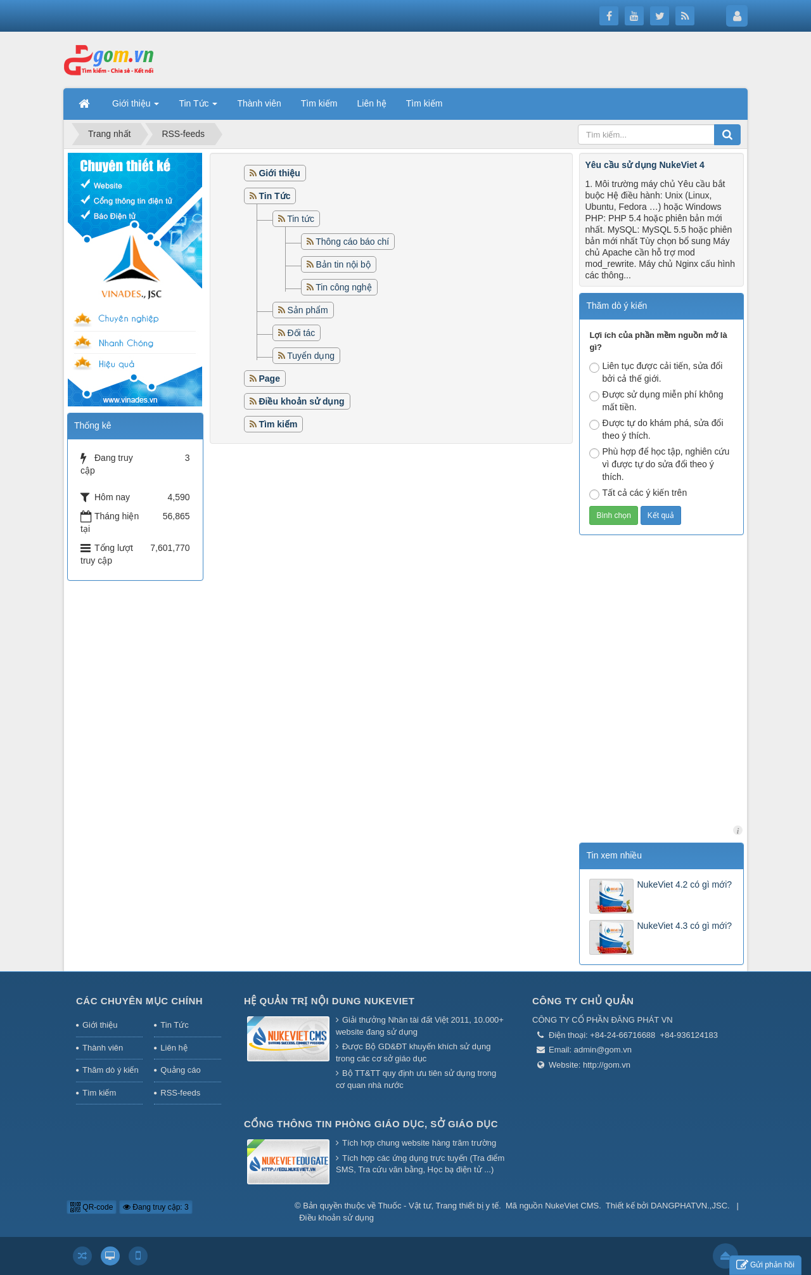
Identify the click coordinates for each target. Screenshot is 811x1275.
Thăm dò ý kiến (110, 1070)
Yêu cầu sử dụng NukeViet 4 (644, 165)
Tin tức (300, 219)
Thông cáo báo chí (352, 241)
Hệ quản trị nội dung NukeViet (329, 1000)
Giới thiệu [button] (135, 107)
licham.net (738, 830)
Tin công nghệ (343, 287)
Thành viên (102, 1047)
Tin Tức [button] (198, 107)
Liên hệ (173, 1047)
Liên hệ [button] (371, 103)
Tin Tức (174, 1025)
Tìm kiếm (99, 1092)
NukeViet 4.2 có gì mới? (684, 884)
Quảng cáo (180, 1070)
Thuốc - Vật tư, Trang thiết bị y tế (438, 1205)
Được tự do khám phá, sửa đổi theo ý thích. (656, 429)
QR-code (91, 1207)
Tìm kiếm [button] (319, 103)
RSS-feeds (180, 1092)
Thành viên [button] (259, 103)
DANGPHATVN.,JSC (689, 1205)
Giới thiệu (99, 1025)
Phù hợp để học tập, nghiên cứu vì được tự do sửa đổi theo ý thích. (659, 464)
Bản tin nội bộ (343, 264)
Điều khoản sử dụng (336, 1217)
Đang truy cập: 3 (156, 1207)
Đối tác (301, 333)
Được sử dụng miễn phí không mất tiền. (656, 400)
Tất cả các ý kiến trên (638, 494)
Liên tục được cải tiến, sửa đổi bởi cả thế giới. (655, 372)
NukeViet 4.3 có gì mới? (684, 926)
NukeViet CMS (572, 1205)
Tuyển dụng (311, 356)
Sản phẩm (307, 310)
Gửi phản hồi (765, 1265)
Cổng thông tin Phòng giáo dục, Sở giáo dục (371, 1123)
